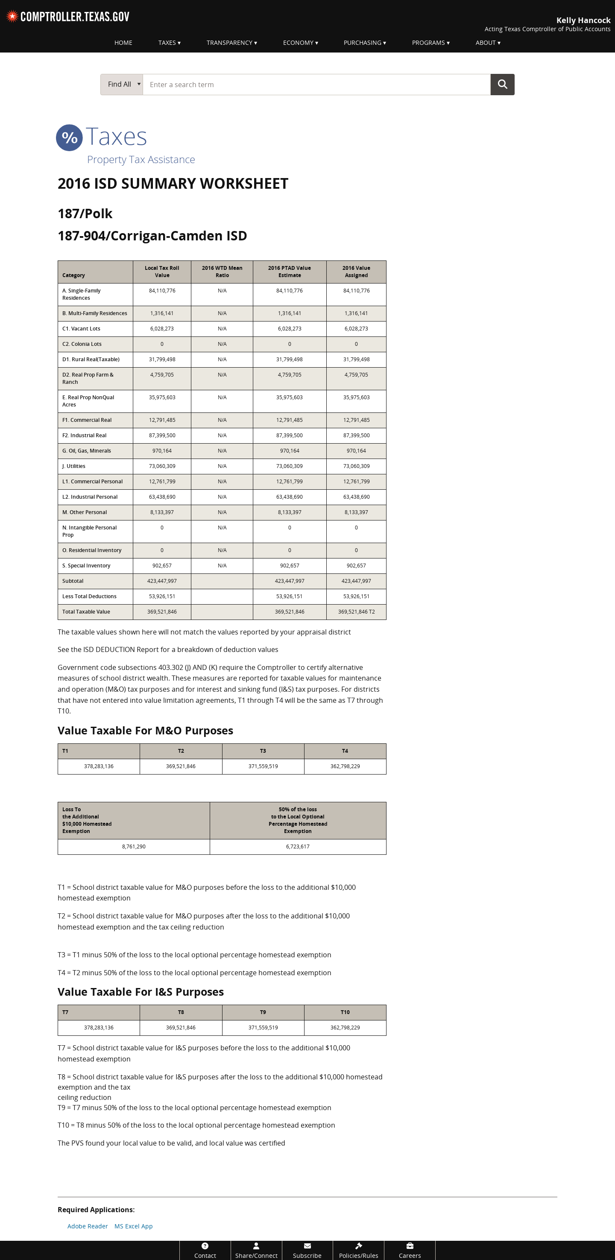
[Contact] (205, 1250)
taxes (102, 135)
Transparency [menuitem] (229, 42)
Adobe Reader (87, 1226)
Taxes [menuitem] (167, 42)
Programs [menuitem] (428, 42)
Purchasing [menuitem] (362, 42)
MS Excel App (133, 1226)
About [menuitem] (486, 42)
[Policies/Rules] (358, 1250)
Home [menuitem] (123, 42)
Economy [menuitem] (298, 42)
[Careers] (409, 1250)
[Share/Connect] (256, 1250)
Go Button (503, 84)
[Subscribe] (307, 1250)
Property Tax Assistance (141, 159)
